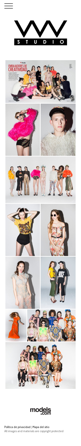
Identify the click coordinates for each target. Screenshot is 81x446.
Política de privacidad (17, 427)
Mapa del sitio (40, 427)
